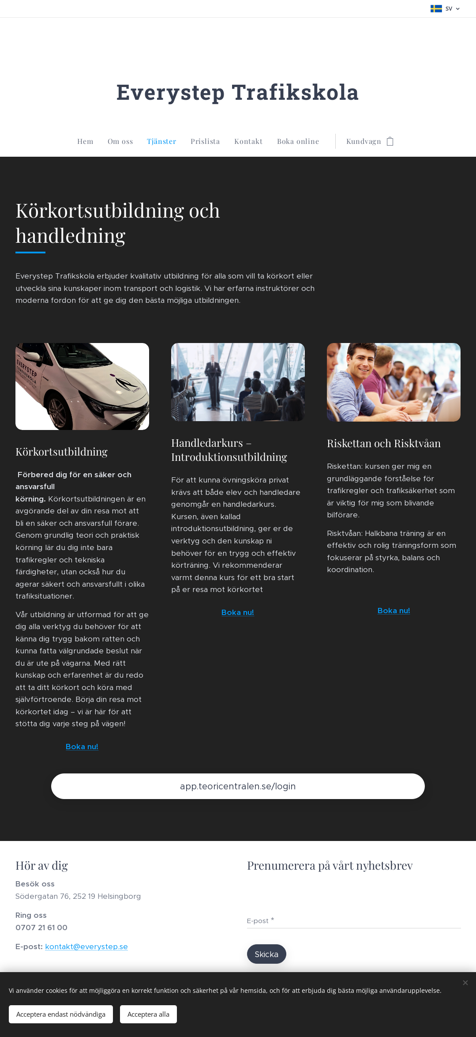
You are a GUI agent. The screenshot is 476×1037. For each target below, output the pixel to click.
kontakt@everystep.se (86, 946)
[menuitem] (88, 141)
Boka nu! (82, 746)
